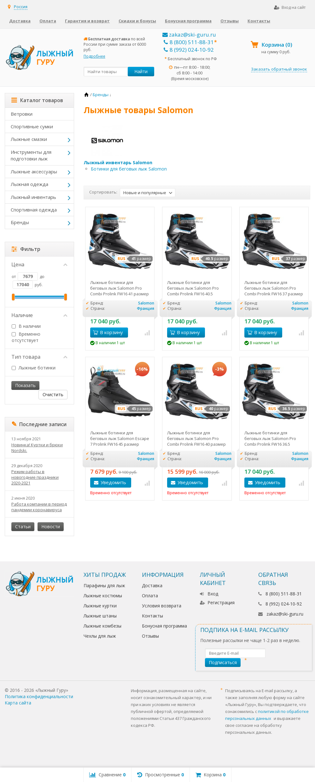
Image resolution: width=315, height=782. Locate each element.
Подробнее (94, 56)
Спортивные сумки (32, 126)
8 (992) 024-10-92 (189, 49)
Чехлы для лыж (100, 636)
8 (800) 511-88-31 (189, 42)
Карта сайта (18, 703)
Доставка (20, 21)
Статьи (23, 527)
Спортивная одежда (34, 209)
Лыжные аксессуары (34, 171)
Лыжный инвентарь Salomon (118, 162)
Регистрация (217, 602)
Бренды (20, 222)
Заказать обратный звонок (279, 69)
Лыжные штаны (100, 616)
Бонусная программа (188, 21)
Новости (50, 527)
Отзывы (229, 21)
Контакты (259, 21)
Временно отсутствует (26, 337)
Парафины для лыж (104, 585)
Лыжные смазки (29, 139)
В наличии (26, 326)
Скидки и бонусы (137, 21)
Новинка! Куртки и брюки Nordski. (37, 447)
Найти (141, 71)
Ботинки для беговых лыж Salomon (129, 169)
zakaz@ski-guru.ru (189, 34)
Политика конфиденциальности (39, 696)
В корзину (108, 332)
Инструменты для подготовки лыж (31, 155)
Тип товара (39, 357)
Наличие (39, 315)
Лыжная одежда (29, 184)
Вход (209, 594)
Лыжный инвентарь (33, 197)
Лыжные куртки (100, 606)
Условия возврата (161, 606)
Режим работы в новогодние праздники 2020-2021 (35, 477)
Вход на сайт (290, 7)
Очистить (53, 394)
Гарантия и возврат (87, 21)
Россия (20, 6)
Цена (39, 264)
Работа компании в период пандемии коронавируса (39, 507)
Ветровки (21, 114)
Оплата (47, 21)
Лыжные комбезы (102, 626)
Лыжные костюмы (103, 596)
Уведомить (113, 482)
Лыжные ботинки (33, 368)
